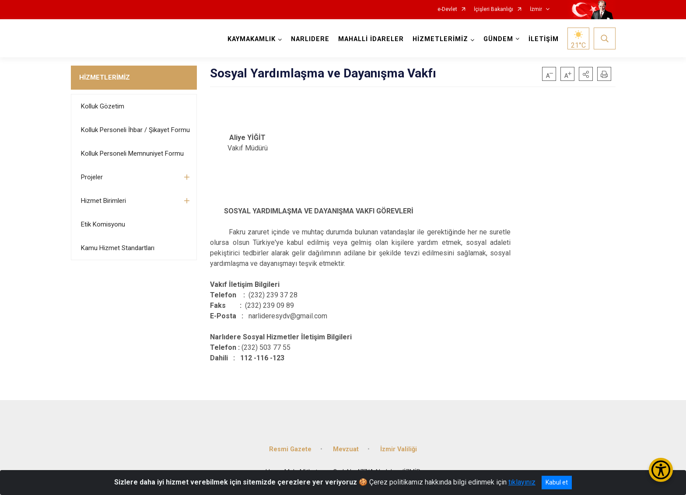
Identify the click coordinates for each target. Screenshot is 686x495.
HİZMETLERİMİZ (104, 77)
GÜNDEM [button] (498, 39)
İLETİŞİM (543, 39)
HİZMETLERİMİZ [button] (440, 39)
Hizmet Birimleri (103, 201)
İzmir (536, 9)
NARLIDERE (310, 39)
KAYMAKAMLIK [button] (252, 39)
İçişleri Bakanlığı (493, 9)
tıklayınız (522, 482)
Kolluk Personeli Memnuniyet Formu (132, 153)
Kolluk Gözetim (102, 106)
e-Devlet (447, 9)
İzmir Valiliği (398, 449)
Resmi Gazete (290, 449)
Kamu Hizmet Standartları (117, 248)
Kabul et (557, 482)
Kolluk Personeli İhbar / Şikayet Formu (135, 130)
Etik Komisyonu (103, 224)
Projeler (92, 177)
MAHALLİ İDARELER (371, 39)
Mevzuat (346, 449)
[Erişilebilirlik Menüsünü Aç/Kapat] (661, 470)
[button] (586, 74)
